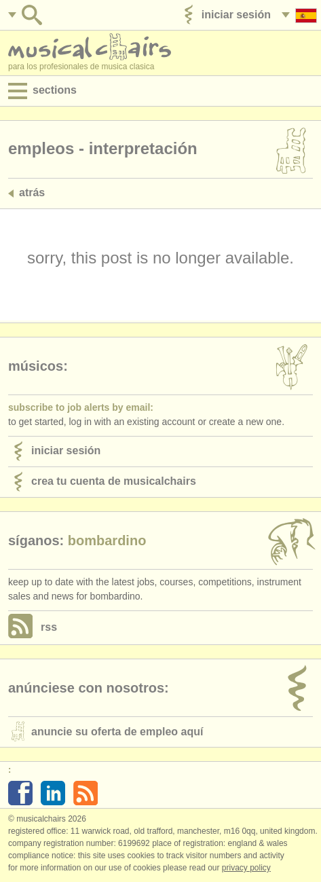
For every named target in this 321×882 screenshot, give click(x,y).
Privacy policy (246, 867)
